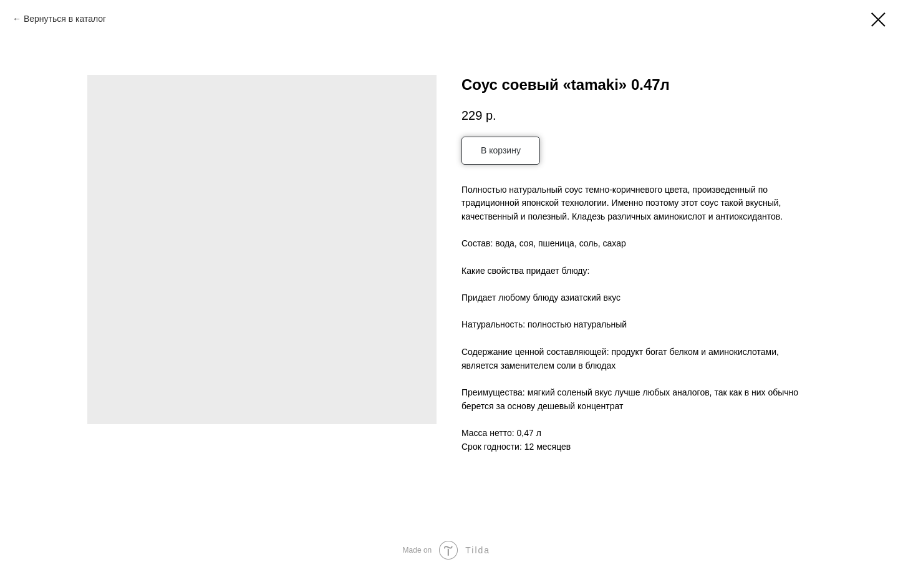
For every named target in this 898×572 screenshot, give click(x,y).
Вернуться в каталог (65, 19)
